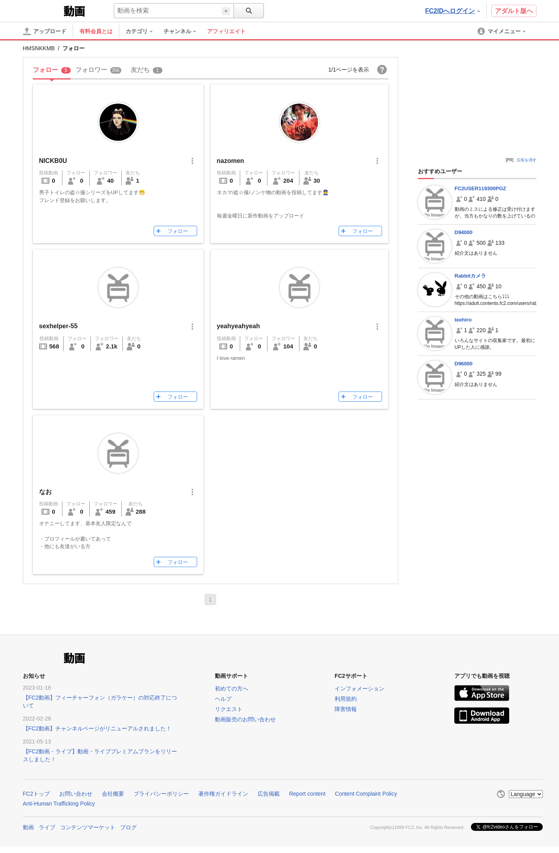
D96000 (464, 364)
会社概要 (113, 794)
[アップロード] (44, 31)
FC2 (42, 10)
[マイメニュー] (502, 31)
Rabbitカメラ (470, 276)
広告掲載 (269, 794)
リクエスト (229, 709)
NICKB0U (53, 160)
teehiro (463, 320)
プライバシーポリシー (161, 794)
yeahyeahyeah (238, 326)
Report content (307, 794)
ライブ (47, 827)
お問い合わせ (75, 794)
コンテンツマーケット (87, 827)
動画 (28, 827)
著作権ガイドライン (223, 794)
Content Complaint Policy (366, 794)
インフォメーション (359, 688)
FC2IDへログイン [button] (452, 11)
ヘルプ (223, 699)
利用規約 (346, 699)
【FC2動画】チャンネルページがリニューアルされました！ (97, 728)
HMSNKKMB (39, 48)
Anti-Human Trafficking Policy (59, 803)
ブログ (128, 827)
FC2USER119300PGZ (480, 188)
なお (45, 491)
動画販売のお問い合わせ (245, 719)
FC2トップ (36, 794)
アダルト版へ (514, 11)
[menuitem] (143, 31)
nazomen (230, 160)
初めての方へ (231, 688)
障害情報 (346, 709)
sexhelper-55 (58, 326)
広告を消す (526, 160)
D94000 (464, 232)
